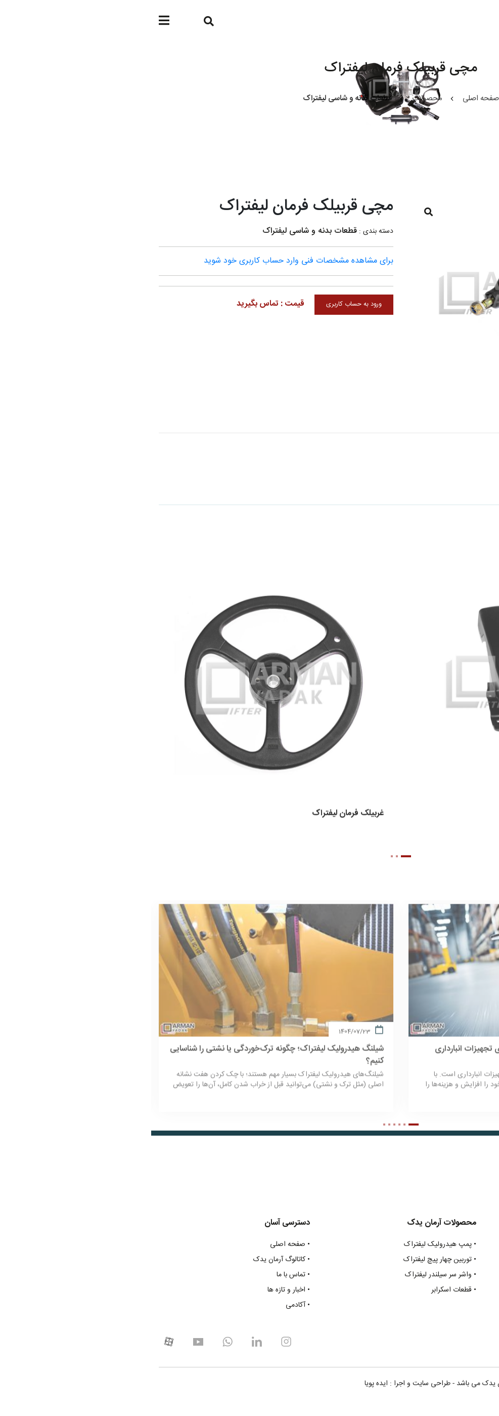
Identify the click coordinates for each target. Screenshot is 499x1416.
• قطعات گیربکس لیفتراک (455, 1260)
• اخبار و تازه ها (137, 1290)
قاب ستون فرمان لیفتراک (440, 817)
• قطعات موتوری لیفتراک (456, 1244)
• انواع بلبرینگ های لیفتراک (452, 1305)
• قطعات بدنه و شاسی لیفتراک (448, 1290)
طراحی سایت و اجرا (271, 1384)
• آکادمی (146, 1305)
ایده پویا (225, 1384)
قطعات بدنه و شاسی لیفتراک (158, 231)
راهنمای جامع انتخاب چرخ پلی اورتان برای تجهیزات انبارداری (383, 1057)
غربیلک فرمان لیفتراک (197, 817)
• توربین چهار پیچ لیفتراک (288, 1260)
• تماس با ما (142, 1275)
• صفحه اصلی (139, 1244)
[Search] (55, 22)
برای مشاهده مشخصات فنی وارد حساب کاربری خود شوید (147, 261)
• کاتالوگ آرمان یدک (130, 1260)
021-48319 (458, 1346)
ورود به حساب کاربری (203, 304)
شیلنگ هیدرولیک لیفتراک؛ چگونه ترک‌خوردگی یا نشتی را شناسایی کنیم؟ (126, 1063)
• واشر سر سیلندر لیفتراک (289, 1275)
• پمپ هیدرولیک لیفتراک (289, 1244)
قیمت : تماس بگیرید (119, 304)
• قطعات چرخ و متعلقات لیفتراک (445, 1275)
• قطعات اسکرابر (302, 1290)
